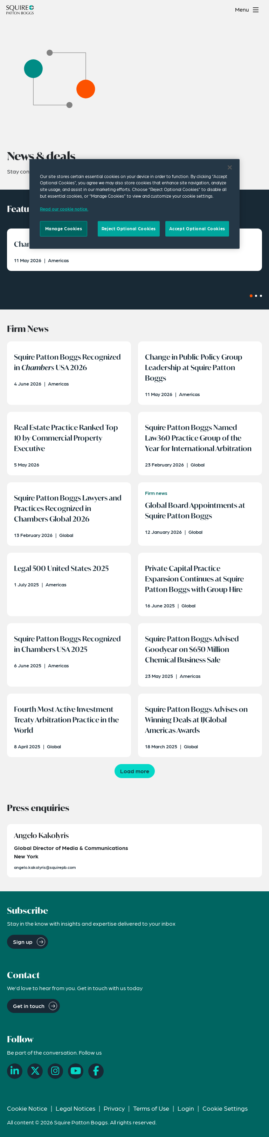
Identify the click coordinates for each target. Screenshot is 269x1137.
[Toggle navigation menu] (248, 9)
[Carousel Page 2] (256, 296)
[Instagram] (55, 1071)
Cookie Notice (27, 1108)
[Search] (225, 10)
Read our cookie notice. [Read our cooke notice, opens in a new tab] (64, 209)
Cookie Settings (225, 1108)
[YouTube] (75, 1071)
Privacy (114, 1108)
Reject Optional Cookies (129, 228)
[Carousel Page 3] (261, 296)
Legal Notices (75, 1108)
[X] (35, 1071)
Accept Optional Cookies (197, 228)
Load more (134, 771)
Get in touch (28, 1005)
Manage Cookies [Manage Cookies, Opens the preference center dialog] (63, 228)
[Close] (229, 167)
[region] (134, 203)
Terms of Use (151, 1108)
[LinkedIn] (14, 1071)
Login (186, 1108)
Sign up (23, 941)
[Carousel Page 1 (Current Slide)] (251, 295)
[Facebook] (96, 1071)
